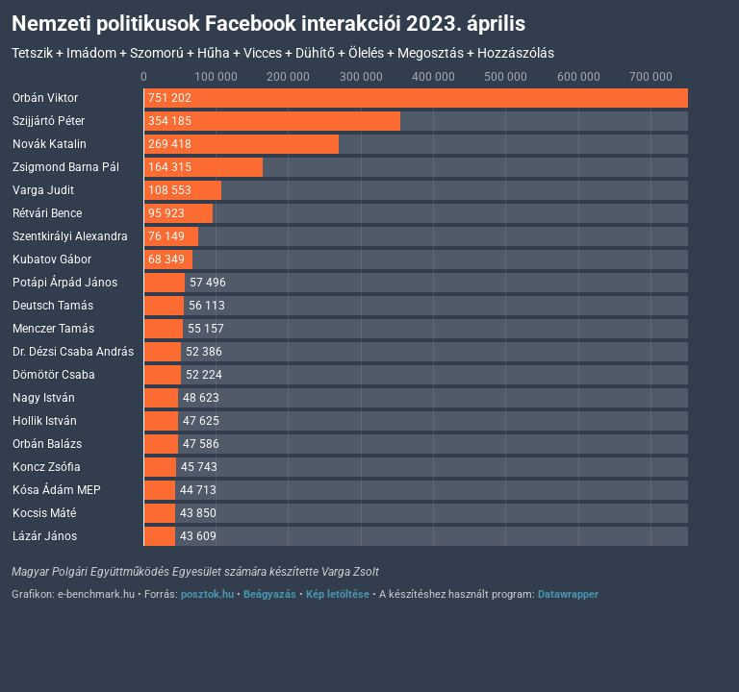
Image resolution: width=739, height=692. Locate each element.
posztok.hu (207, 594)
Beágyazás (269, 594)
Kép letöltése (338, 594)
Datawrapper (568, 594)
